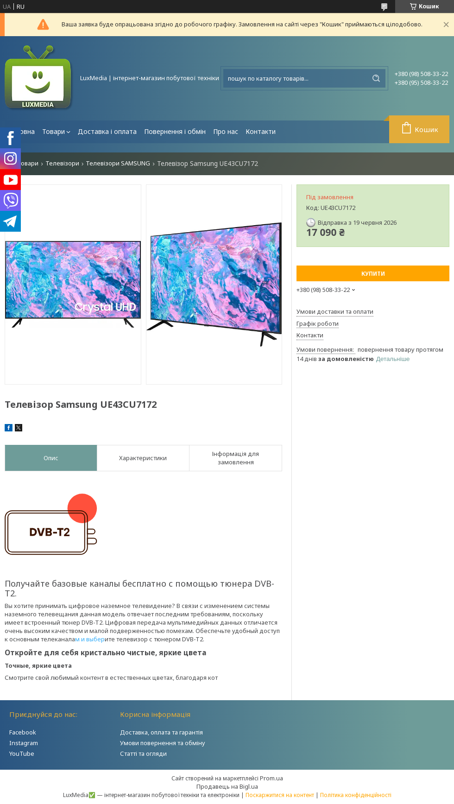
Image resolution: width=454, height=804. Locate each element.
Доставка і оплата (107, 131)
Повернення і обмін (175, 131)
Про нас (225, 131)
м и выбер (90, 639)
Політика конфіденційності (355, 795)
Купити (373, 274)
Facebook (22, 732)
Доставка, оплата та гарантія (161, 732)
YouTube (21, 753)
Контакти (261, 131)
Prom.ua (271, 778)
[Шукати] (376, 78)
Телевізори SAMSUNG (118, 163)
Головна (21, 131)
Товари (53, 131)
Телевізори (62, 163)
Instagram (23, 743)
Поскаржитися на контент (280, 795)
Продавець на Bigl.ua (227, 786)
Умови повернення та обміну (162, 743)
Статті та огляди (143, 753)
